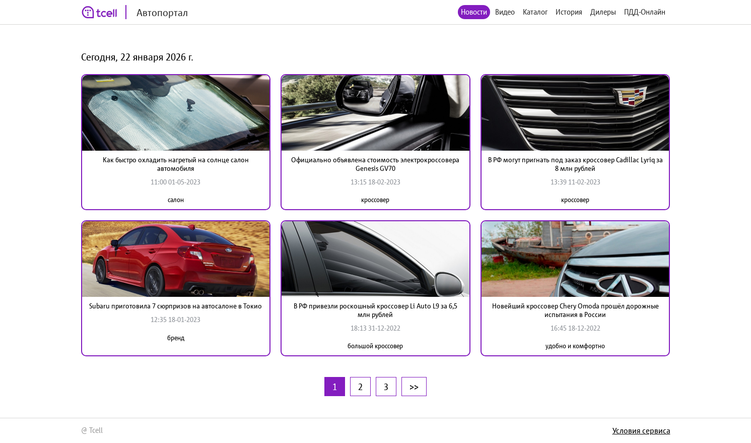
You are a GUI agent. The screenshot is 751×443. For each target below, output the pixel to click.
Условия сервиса (641, 430)
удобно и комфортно (575, 346)
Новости (474, 12)
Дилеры (603, 12)
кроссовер (375, 200)
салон (176, 200)
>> (414, 386)
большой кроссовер (375, 346)
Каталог (535, 12)
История (569, 12)
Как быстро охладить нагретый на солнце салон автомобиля (176, 164)
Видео (505, 12)
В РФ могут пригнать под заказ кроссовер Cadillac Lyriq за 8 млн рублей (575, 164)
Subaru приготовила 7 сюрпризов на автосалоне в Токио (175, 306)
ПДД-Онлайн (644, 12)
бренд (175, 338)
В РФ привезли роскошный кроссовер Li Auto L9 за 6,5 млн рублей (375, 310)
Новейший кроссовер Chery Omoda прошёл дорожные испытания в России (575, 310)
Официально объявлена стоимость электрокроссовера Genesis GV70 (375, 164)
